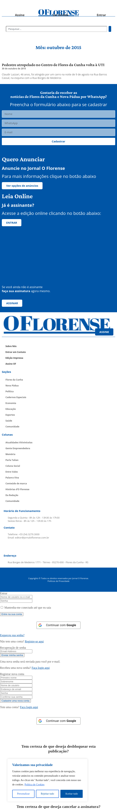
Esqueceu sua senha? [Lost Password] (12, 635)
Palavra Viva (12, 477)
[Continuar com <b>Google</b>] (58, 625)
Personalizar (23, 793)
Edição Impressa (14, 357)
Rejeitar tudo (47, 793)
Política (9, 391)
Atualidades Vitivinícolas (18, 442)
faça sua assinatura (16, 291)
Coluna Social (12, 465)
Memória (10, 454)
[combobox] (56, 29)
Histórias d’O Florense (17, 489)
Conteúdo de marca (16, 483)
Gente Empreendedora (17, 448)
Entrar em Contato (15, 352)
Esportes (10, 414)
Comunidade (12, 426)
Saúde (8, 420)
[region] (47, 780)
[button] (16, 5)
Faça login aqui (41, 667)
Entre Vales (11, 471)
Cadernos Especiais (15, 397)
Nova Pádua (12, 385)
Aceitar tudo (71, 793)
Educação (10, 409)
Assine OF (10, 363)
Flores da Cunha (14, 379)
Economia (10, 403)
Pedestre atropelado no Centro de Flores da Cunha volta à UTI (53, 64)
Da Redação (11, 495)
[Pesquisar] (110, 29)
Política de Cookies (34, 784)
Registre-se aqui (34, 641)
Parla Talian (11, 460)
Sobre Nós (10, 346)
